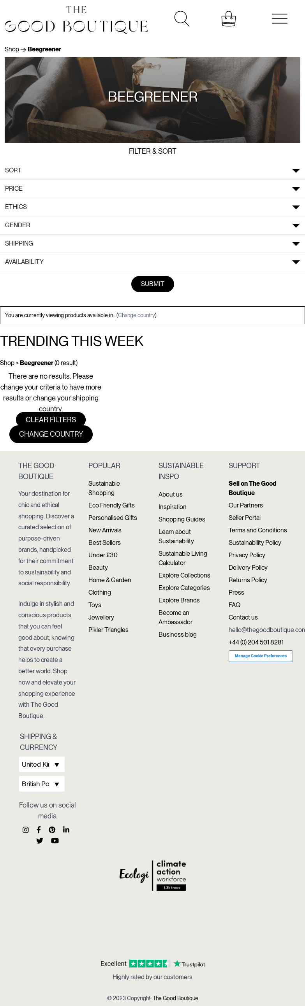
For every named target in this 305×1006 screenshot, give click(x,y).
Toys (94, 605)
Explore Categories (184, 588)
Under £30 (103, 555)
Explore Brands (179, 600)
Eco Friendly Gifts (111, 505)
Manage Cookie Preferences (261, 655)
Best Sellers (104, 542)
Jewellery (101, 617)
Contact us (243, 617)
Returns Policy (248, 580)
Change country (136, 315)
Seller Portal (245, 517)
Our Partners (246, 505)
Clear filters (51, 420)
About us (171, 494)
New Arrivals (105, 530)
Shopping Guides (182, 519)
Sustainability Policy (255, 542)
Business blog (178, 634)
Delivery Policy (248, 567)
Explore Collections (184, 575)
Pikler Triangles (108, 630)
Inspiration (173, 507)
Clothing (99, 592)
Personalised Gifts (112, 517)
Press (236, 592)
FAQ (234, 605)
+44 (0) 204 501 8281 (256, 642)
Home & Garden (109, 580)
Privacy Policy (247, 555)
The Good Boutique (175, 998)
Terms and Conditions (258, 530)
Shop (12, 49)
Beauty (98, 567)
